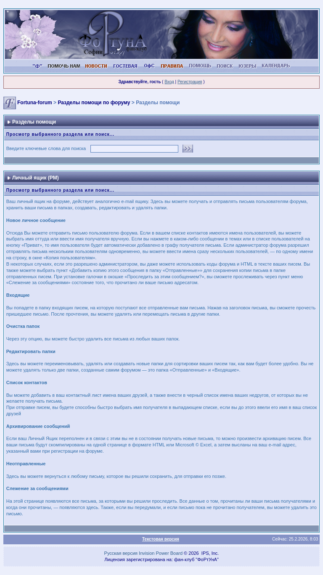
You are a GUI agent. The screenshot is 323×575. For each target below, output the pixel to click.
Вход (169, 81)
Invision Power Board (161, 553)
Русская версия (121, 553)
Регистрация (189, 81)
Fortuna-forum (34, 103)
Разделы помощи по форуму (94, 103)
